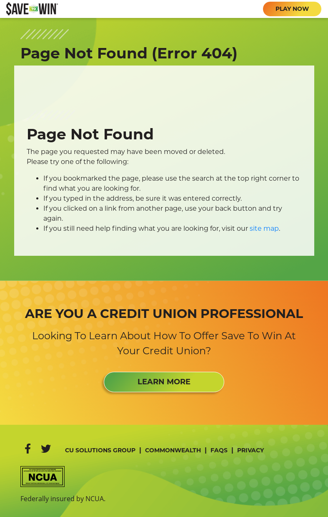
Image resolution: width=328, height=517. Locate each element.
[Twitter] (46, 448)
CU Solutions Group (100, 450)
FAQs (219, 450)
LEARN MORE (164, 381)
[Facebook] (28, 448)
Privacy (250, 450)
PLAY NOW (292, 9)
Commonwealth (173, 450)
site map (264, 228)
